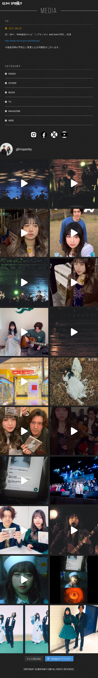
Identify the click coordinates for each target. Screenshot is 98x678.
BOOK (11, 92)
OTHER (12, 83)
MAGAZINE (14, 111)
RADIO (12, 73)
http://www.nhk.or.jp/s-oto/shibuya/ (22, 40)
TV (9, 102)
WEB (11, 120)
